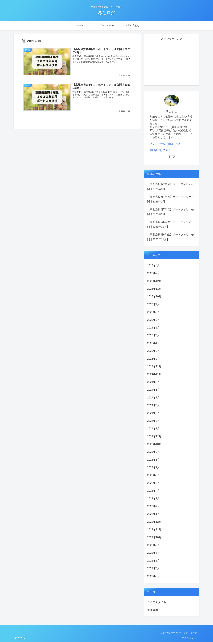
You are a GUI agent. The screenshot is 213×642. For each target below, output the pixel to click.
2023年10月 (154, 444)
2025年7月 (153, 319)
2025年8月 (153, 312)
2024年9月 (153, 382)
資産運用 (152, 609)
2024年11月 (154, 374)
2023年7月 (153, 467)
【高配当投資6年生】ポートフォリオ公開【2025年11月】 (170, 237)
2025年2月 (153, 358)
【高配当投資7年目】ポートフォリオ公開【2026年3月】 (170, 186)
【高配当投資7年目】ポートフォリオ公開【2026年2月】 (170, 199)
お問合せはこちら (160, 150)
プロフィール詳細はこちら (165, 143)
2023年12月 (154, 436)
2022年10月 (154, 537)
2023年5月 (153, 482)
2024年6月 (153, 405)
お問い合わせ (190, 632)
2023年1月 (153, 513)
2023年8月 (153, 459)
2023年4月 (153, 490)
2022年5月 (153, 560)
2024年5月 (153, 412)
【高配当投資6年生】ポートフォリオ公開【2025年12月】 (170, 224)
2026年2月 (153, 273)
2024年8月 (153, 389)
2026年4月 (153, 265)
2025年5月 (153, 335)
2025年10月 (154, 296)
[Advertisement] (172, 62)
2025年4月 (153, 343)
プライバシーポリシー (170, 632)
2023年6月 (153, 475)
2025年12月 (154, 281)
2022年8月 (153, 545)
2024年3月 (153, 420)
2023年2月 (153, 506)
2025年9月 (153, 304)
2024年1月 (153, 428)
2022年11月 (154, 529)
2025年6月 (153, 327)
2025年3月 (153, 350)
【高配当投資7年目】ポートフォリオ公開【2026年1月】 (170, 212)
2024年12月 (154, 366)
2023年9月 (153, 451)
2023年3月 (153, 498)
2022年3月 (153, 576)
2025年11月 (154, 288)
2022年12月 (154, 521)
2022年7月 (153, 552)
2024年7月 (153, 397)
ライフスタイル (156, 602)
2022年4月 (153, 568)
